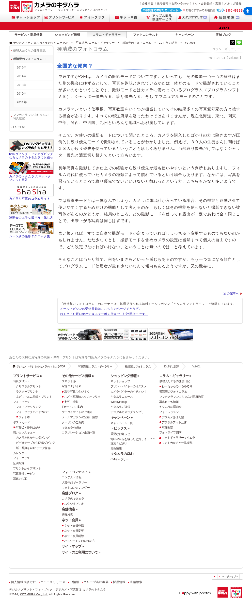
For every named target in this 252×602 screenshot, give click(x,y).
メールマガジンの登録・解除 (80, 417)
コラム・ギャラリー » (175, 376)
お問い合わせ (180, 3)
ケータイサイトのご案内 (77, 412)
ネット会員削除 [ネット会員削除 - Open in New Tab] (74, 536)
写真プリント (21, 381)
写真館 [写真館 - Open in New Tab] (74, 589)
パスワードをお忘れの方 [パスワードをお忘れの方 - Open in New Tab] (79, 541)
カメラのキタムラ (73, 498)
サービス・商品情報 (29, 34)
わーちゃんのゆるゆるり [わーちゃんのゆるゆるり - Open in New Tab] (177, 386)
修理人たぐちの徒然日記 (29, 50)
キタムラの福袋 (120, 407)
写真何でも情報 (169, 402)
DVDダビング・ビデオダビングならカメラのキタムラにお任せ (31, 155)
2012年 (21, 93)
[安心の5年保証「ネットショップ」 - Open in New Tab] (125, 340)
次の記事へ (231, 293)
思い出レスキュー (24, 432)
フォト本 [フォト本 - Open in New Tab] (24, 417)
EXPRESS (19, 127)
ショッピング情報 (67, 34)
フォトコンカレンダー (76, 487)
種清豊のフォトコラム (136, 42)
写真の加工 (20, 479)
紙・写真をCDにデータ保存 (33, 448)
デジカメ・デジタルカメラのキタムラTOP (40, 42)
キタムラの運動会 (170, 407)
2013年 (21, 85)
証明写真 (18, 463)
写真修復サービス (24, 473)
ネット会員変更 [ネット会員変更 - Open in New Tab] (74, 531)
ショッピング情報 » (124, 376)
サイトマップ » (73, 546)
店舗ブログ (223, 34)
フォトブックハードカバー (32, 412)
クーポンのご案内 (73, 422)
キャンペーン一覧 (121, 423)
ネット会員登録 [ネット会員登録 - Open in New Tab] (74, 525)
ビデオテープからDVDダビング (35, 443)
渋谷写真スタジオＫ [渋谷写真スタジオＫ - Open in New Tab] (76, 391)
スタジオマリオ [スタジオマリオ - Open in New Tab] (74, 503)
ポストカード (21, 422)
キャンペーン (184, 34)
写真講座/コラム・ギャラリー (95, 42)
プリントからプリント (27, 468)
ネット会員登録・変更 (206, 3)
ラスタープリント (27, 391)
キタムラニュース (121, 396)
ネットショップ (120, 381)
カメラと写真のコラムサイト (29, 198)
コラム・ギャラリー (107, 34)
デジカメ (61, 589)
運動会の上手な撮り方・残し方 (31, 217)
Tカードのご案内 (72, 407)
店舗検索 (67, 514)
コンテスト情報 (71, 477)
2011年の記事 (168, 42)
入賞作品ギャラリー (74, 482)
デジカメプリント (20, 589)
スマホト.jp (69, 381)
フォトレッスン (169, 412)
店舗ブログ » (71, 493)
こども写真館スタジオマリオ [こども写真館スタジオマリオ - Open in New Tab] (82, 396)
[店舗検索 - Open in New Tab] (226, 17)
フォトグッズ (21, 458)
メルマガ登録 (233, 3)
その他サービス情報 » (78, 376)
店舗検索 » (69, 509)
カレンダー (20, 453)
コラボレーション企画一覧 (78, 432)
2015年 (21, 67)
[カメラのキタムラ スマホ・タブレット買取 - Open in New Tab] (31, 172)
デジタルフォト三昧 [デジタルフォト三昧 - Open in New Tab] (174, 422)
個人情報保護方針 (23, 582)
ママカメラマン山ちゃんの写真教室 (181, 396)
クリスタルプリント (28, 386)
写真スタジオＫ (71, 386)
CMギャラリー (119, 459)
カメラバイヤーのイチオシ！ (128, 391)
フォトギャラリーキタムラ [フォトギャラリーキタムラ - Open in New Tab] (178, 437)
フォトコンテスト (145, 34)
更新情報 (116, 448)
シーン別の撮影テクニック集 (29, 236)
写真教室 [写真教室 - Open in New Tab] (167, 427)
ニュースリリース (52, 582)
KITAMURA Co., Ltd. (34, 594)
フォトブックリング (28, 407)
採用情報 (162, 3)
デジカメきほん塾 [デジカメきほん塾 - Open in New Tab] (173, 417)
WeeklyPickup (118, 402)
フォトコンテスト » (76, 472)
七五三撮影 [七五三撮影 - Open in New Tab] (71, 402)
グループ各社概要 (96, 582)
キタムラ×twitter (71, 427)
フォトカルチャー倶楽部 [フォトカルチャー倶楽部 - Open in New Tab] (177, 443)
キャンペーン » (121, 417)
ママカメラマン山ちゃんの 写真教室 (30, 116)
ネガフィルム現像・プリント (34, 396)
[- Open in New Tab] (233, 42)
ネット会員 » (71, 520)
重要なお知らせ (120, 434)
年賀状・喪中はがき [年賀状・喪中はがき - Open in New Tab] (28, 427)
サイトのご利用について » (81, 552)
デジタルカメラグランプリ (127, 412)
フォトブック (21, 402)
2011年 (22, 102)
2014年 (21, 76)
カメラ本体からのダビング (32, 437)
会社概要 (148, 3)
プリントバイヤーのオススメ (128, 386)
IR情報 (74, 582)
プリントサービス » (27, 376)
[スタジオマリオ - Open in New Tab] (193, 17)
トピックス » (119, 428)
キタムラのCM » (122, 454)
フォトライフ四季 (170, 432)
